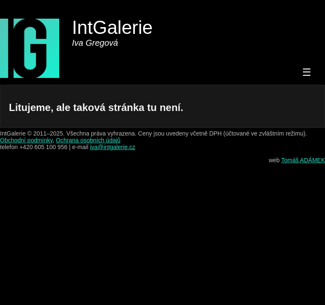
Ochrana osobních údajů (88, 140)
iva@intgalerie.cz (112, 147)
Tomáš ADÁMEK (303, 160)
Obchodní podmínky (26, 140)
